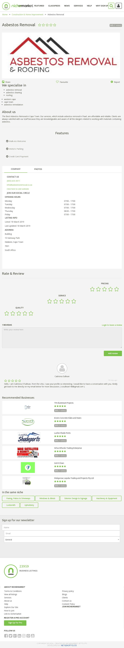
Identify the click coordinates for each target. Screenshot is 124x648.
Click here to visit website (18, 189)
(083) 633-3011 (13, 181)
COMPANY (15, 169)
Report (115, 82)
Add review (113, 353)
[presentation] (24, 548)
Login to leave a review (112, 325)
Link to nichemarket (12, 614)
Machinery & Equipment (106, 498)
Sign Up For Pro (15, 622)
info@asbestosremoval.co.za (19, 185)
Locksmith (10, 505)
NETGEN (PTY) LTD (69, 645)
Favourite (62, 82)
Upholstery (29, 505)
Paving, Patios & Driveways (18, 498)
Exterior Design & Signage (75, 498)
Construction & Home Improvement (27, 14)
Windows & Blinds (47, 498)
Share (6, 82)
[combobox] (62, 539)
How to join (9, 610)
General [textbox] (8, 539)
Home (5, 14)
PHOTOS (38, 169)
